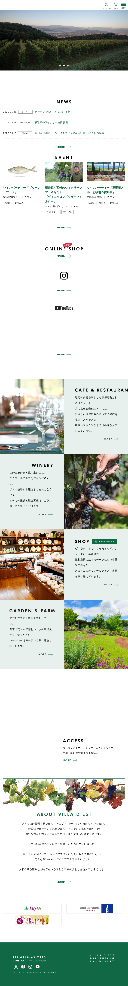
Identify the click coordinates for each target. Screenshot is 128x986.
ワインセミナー (53, 212)
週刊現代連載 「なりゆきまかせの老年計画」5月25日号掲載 (69, 133)
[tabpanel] (64, 40)
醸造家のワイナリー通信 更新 (51, 122)
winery (96, 491)
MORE (61, 147)
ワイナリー (25, 122)
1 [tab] (60, 66)
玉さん (25, 133)
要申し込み (19, 203)
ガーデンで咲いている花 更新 (52, 111)
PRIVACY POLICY (37, 961)
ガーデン (25, 112)
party (7, 203)
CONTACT (20, 960)
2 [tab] (64, 66)
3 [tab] (68, 66)
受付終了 (101, 203)
